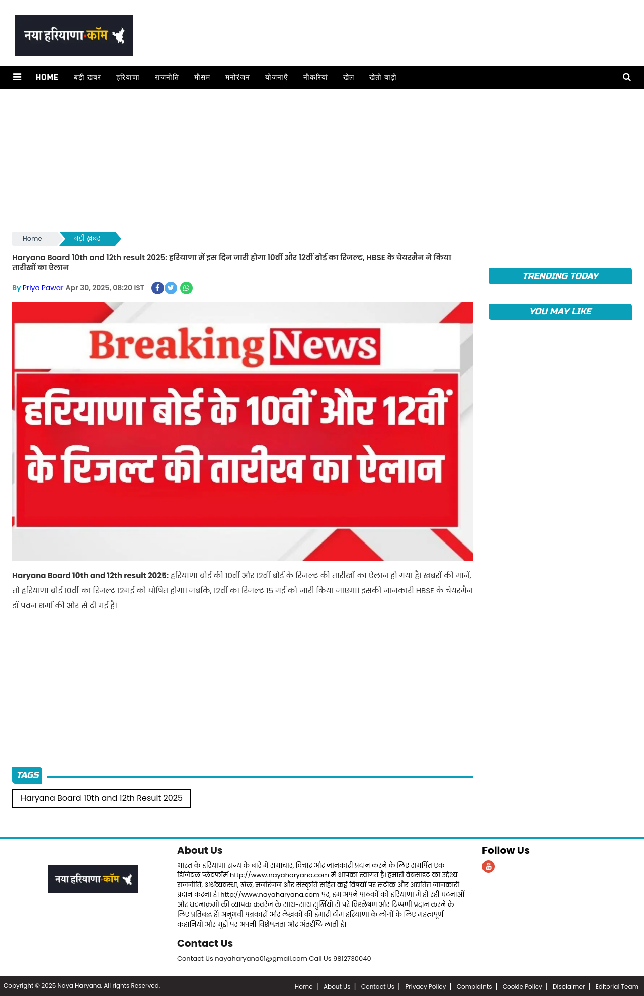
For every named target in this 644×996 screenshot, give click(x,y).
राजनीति (166, 77)
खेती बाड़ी (382, 77)
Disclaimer (569, 985)
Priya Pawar (43, 287)
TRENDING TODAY (560, 275)
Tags (27, 775)
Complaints (474, 985)
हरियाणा (127, 77)
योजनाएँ (276, 77)
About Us (200, 850)
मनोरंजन (237, 77)
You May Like (560, 311)
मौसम (202, 77)
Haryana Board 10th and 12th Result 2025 (102, 797)
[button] (17, 77)
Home (46, 77)
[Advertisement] (314, 159)
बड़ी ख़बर (87, 77)
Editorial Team (617, 985)
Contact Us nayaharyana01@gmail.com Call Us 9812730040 (274, 957)
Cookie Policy (522, 985)
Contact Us (205, 943)
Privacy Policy (425, 985)
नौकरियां (315, 77)
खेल (348, 77)
